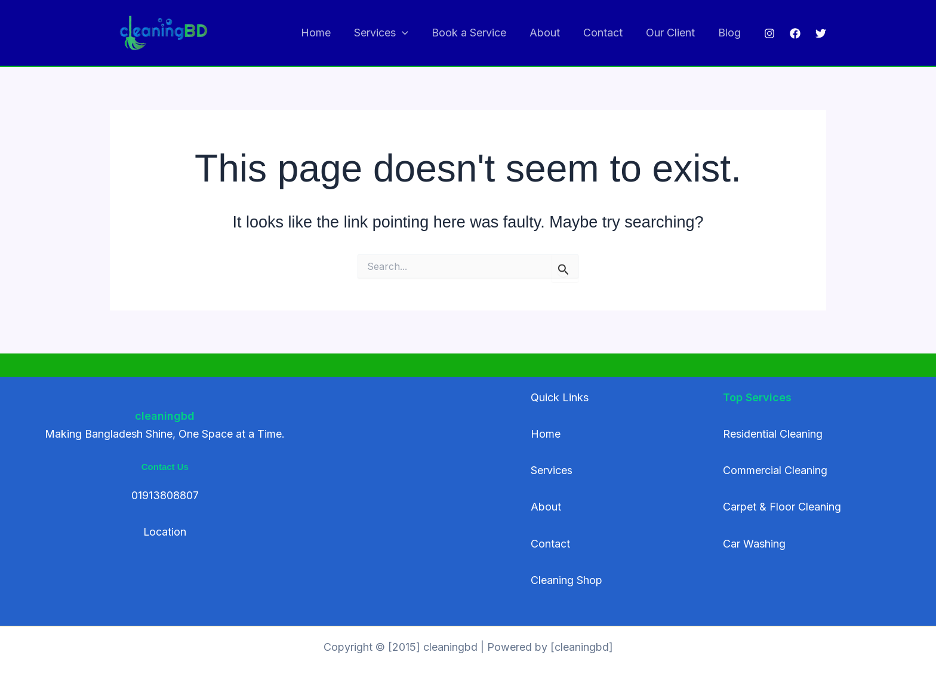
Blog (730, 32)
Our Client (672, 32)
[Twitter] (820, 33)
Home (327, 32)
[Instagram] (769, 33)
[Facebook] (795, 33)
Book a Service (476, 32)
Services (391, 33)
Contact (607, 32)
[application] (411, 33)
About (550, 32)
